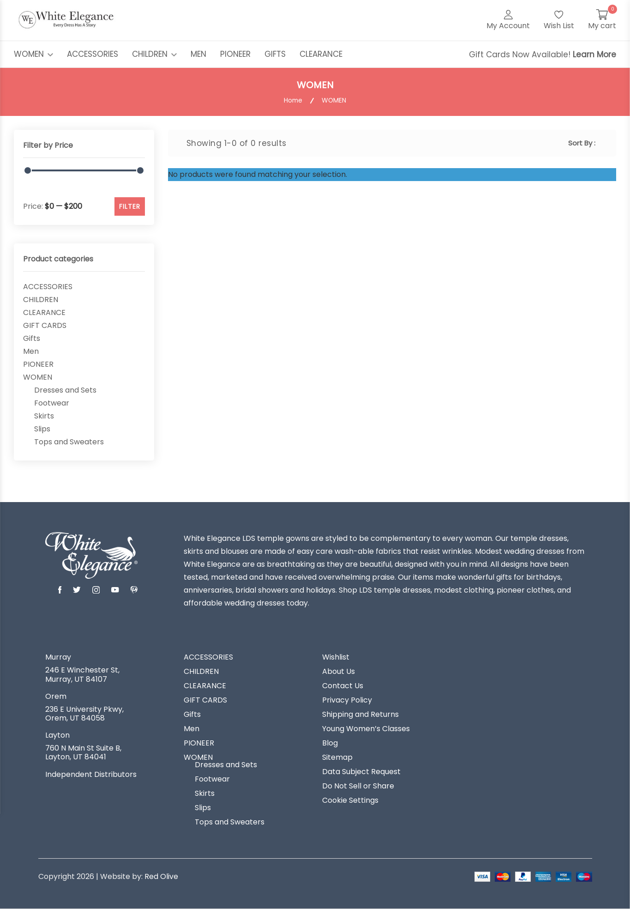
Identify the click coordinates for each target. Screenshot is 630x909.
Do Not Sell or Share (358, 786)
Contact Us (342, 686)
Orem (55, 696)
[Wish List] (559, 20)
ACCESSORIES (92, 54)
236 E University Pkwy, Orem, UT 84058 (84, 713)
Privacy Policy (347, 700)
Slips (42, 429)
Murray (58, 657)
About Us (338, 671)
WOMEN (33, 54)
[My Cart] (602, 20)
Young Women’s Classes (366, 729)
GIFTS (275, 54)
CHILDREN (154, 54)
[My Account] (508, 20)
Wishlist (335, 657)
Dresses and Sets (65, 390)
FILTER (129, 206)
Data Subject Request (361, 772)
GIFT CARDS (44, 325)
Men (31, 351)
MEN (198, 54)
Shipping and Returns (360, 714)
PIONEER (235, 54)
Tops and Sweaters (69, 442)
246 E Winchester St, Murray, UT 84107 (82, 674)
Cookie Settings (350, 800)
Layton (57, 735)
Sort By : (581, 143)
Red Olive (161, 876)
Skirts (44, 416)
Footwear (51, 403)
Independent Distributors (91, 774)
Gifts (31, 338)
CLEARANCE (321, 54)
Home (293, 100)
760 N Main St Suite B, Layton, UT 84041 (83, 752)
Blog (330, 743)
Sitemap (337, 757)
